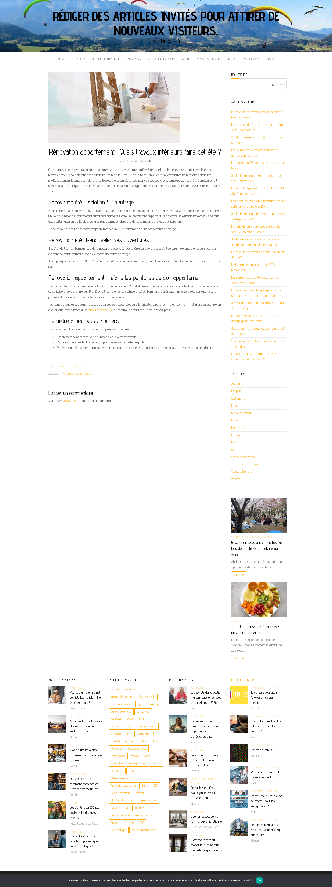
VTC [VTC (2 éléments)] (141, 822)
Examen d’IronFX (261, 750)
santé (186, 59)
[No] (327, 880)
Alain (147, 161)
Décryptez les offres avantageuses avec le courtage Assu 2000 (203, 793)
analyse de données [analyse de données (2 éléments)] (122, 696)
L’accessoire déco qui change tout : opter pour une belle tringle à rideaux (206, 845)
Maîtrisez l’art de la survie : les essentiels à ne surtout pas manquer (86, 726)
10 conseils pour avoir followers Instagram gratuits (264, 697)
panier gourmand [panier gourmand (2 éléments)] (137, 763)
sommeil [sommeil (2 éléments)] (140, 793)
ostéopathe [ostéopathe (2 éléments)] (117, 763)
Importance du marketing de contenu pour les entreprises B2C (266, 801)
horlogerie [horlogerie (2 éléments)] (116, 748)
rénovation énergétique (100, 310)
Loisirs (270, 59)
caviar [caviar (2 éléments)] (130, 719)
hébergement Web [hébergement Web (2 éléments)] (136, 748)
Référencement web (243, 680)
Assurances (238, 384)
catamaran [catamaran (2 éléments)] (116, 719)
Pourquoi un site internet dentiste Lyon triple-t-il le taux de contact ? (85, 697)
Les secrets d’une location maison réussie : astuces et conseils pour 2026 (206, 697)
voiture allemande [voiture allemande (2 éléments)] (120, 815)
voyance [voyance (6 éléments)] (129, 822)
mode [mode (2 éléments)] (148, 756)
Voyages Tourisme (209, 59)
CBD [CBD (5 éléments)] (141, 719)
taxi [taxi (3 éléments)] (127, 808)
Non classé (237, 428)
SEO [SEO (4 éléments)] (155, 785)
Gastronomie (250, 59)
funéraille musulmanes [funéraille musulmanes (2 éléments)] (122, 741)
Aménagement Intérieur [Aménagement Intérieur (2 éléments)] (123, 689)
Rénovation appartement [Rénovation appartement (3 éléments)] (123, 785)
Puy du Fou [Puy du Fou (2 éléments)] (117, 771)
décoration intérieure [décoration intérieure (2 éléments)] (121, 733)
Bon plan (134, 59)
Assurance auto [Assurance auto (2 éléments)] (146, 696)
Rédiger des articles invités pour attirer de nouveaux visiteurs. (166, 23)
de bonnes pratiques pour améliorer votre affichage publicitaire (266, 830)
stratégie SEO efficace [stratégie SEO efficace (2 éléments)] (122, 800)
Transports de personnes (245, 464)
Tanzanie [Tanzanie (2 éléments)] (115, 808)
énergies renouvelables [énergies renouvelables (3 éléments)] (144, 830)
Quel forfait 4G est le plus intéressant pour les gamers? (266, 726)
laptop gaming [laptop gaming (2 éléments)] (118, 756)
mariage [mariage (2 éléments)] (135, 756)
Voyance (236, 479)
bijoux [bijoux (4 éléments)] (141, 704)
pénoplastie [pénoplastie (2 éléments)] (134, 771)
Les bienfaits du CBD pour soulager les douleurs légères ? (85, 813)
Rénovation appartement (76, 373)
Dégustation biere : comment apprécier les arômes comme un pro (84, 784)
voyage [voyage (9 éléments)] (115, 822)
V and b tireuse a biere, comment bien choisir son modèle (86, 755)
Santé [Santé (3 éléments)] (145, 785)
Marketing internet (161, 59)
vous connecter (71, 401)
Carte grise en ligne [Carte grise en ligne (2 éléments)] (121, 711)
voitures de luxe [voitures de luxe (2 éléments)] (143, 815)
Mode (231, 59)
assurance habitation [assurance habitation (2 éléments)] (121, 704)
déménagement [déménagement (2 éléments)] (146, 733)
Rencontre (236, 442)
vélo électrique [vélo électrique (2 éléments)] (118, 830)
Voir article (239, 575)
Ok (259, 880)
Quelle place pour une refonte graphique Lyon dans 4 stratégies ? (84, 841)
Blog (62, 59)
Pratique (79, 59)
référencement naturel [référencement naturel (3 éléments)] (123, 778)
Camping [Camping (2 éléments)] (153, 704)
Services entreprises (106, 59)
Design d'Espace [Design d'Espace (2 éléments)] (147, 726)
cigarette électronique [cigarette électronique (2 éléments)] (122, 726)
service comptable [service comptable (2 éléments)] (120, 793)
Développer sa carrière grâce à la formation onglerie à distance (204, 760)
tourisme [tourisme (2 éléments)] (139, 808)
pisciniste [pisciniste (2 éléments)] (156, 763)
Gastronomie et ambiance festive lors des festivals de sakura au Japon (256, 548)
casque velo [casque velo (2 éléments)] (143, 711)
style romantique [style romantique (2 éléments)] (148, 800)
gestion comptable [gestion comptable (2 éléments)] (149, 741)
